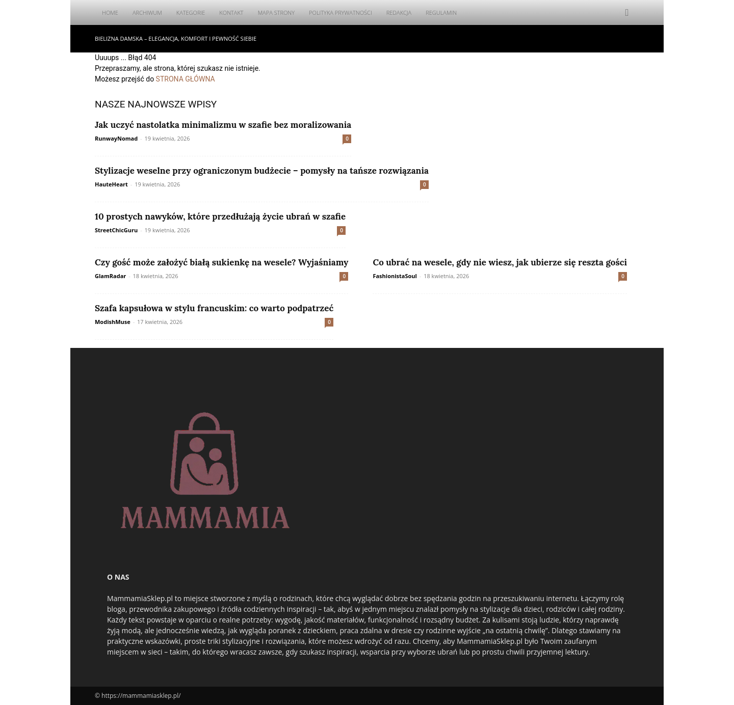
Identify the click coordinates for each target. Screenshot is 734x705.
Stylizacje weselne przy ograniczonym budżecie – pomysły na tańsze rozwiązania (262, 170)
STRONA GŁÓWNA (185, 79)
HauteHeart (111, 184)
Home (110, 12)
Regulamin (441, 12)
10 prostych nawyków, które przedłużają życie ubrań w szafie (220, 216)
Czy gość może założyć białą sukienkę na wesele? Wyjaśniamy (221, 262)
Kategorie (190, 12)
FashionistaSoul (394, 276)
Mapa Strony (276, 12)
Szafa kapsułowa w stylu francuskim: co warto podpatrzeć (214, 308)
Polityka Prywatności (340, 12)
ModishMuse (112, 322)
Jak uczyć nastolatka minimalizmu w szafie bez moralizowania (223, 124)
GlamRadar (110, 276)
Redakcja (399, 12)
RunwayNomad (116, 138)
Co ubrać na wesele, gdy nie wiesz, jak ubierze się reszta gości (500, 262)
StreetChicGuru (116, 230)
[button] (627, 13)
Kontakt (231, 12)
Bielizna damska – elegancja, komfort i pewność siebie (175, 38)
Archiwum (147, 12)
